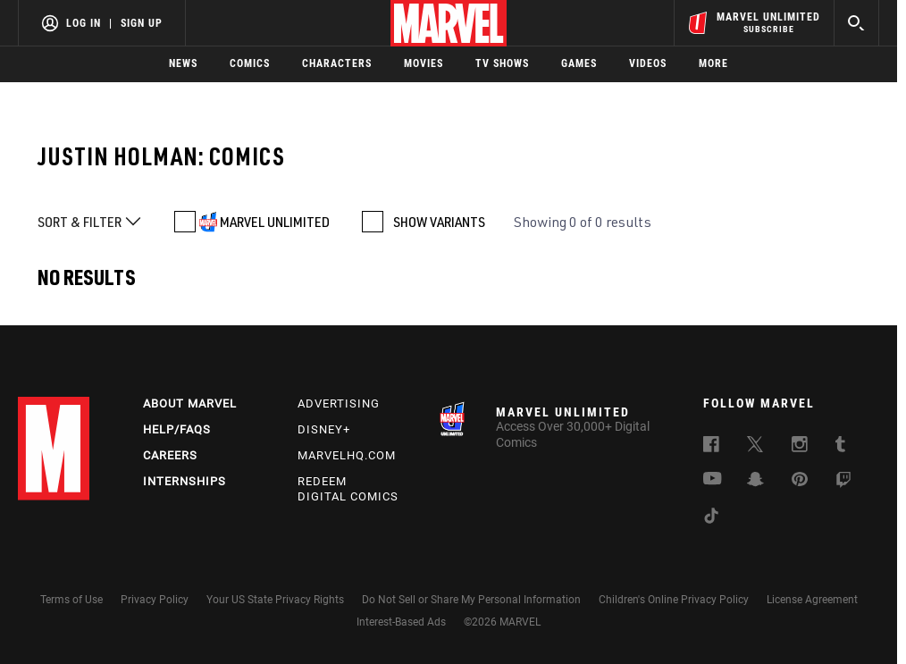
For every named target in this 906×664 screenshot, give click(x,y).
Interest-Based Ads (401, 622)
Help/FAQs (177, 429)
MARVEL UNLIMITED (275, 222)
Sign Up (142, 23)
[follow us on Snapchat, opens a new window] (755, 482)
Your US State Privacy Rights (275, 599)
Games (579, 63)
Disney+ (324, 429)
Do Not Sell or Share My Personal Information (471, 599)
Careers (170, 455)
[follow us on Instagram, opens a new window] (800, 447)
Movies (423, 63)
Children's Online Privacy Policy (674, 599)
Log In (83, 23)
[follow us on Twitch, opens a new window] (843, 483)
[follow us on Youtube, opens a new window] (712, 480)
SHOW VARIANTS (439, 222)
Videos (648, 63)
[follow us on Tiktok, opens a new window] (711, 518)
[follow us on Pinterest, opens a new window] (800, 481)
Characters (337, 63)
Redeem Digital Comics (348, 489)
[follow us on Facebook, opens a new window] (711, 447)
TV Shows (502, 63)
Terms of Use (71, 599)
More (713, 63)
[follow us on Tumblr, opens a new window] (840, 447)
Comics (250, 63)
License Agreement (812, 599)
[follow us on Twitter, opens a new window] (755, 447)
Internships (184, 481)
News (183, 63)
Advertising (339, 403)
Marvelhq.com (347, 455)
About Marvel (190, 403)
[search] (856, 23)
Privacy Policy (155, 599)
